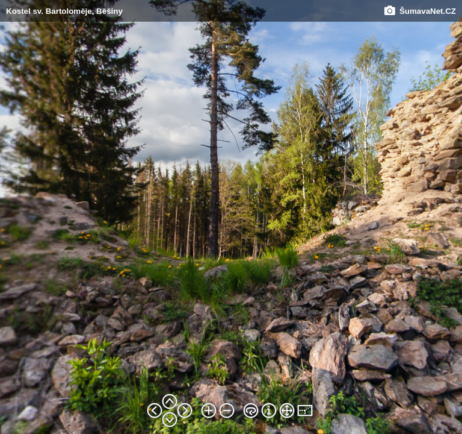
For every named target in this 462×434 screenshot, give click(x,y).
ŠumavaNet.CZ (420, 11)
